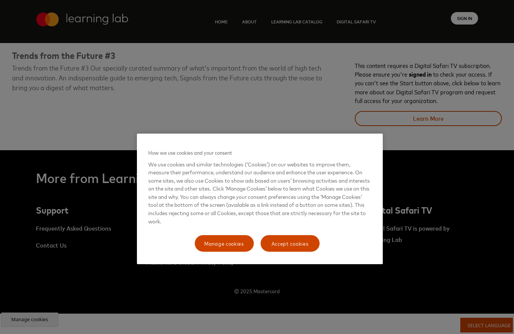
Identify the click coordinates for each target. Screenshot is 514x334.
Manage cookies (224, 243)
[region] (260, 199)
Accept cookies (290, 243)
